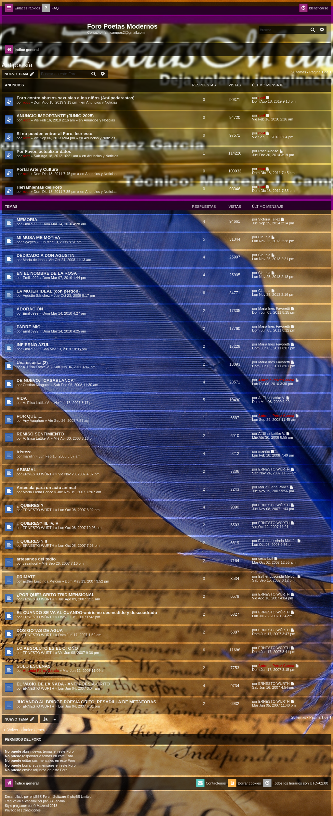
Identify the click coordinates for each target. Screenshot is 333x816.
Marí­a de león (34, 260)
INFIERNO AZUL (33, 344)
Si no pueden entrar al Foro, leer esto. (55, 133)
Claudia (264, 237)
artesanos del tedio (36, 559)
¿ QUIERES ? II (32, 541)
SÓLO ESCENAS (34, 666)
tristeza (24, 451)
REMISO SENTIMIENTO (40, 434)
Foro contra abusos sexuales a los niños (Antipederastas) (76, 97)
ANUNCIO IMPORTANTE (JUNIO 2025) (55, 115)
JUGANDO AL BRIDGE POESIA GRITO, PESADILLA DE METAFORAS (86, 701)
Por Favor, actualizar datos (44, 151)
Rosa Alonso (268, 151)
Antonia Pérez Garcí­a (276, 380)
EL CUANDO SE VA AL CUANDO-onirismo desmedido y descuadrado (87, 612)
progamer (20, 806)
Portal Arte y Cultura (37, 169)
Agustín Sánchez (36, 295)
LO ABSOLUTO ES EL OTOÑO (47, 648)
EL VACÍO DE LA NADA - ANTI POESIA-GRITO (63, 684)
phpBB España (54, 801)
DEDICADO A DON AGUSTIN (45, 255)
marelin (28, 456)
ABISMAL (26, 469)
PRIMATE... (28, 576)
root (26, 102)
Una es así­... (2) (32, 362)
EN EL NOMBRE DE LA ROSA (47, 273)
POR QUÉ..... (29, 416)
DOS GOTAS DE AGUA (40, 630)
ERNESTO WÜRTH (38, 474)
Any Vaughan (33, 420)
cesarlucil (30, 563)
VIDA (22, 398)
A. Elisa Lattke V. (36, 367)
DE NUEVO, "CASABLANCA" (46, 380)
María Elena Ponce (38, 492)
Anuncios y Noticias (101, 102)
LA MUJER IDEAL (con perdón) (48, 291)
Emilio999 (30, 224)
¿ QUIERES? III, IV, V (38, 523)
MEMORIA (27, 219)
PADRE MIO (29, 326)
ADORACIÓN (30, 309)
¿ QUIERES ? (30, 505)
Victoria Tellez (269, 219)
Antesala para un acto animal (46, 487)
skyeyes (29, 242)
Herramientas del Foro (39, 187)
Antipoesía (17, 65)
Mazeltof (43, 806)
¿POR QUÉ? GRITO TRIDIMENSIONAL (55, 594)
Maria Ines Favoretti (274, 308)
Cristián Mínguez (36, 385)
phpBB (35, 796)
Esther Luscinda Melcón (277, 541)
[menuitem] (50, 8)
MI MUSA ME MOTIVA (38, 237)
